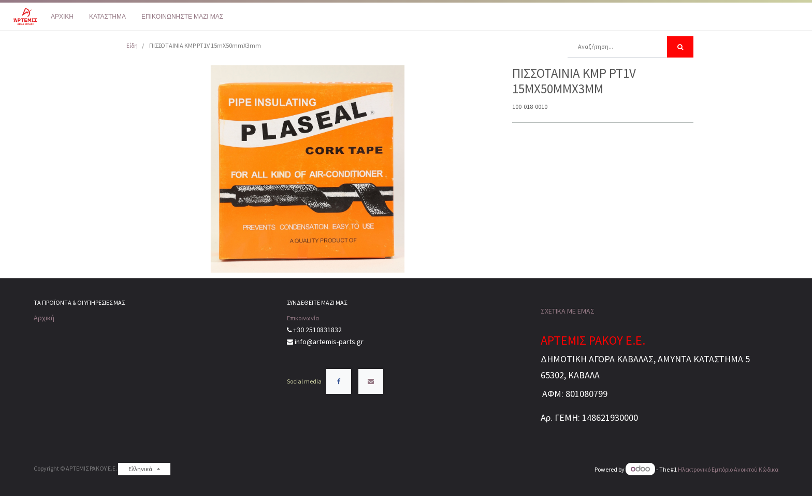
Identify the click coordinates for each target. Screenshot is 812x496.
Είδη (132, 45)
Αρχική (44, 317)
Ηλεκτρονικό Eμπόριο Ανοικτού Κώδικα (728, 469)
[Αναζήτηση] (680, 47)
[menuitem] (62, 16)
